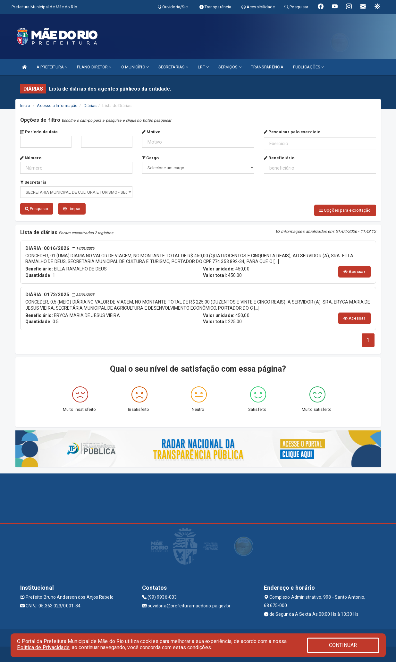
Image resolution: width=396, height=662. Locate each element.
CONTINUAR (343, 645)
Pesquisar (36, 208)
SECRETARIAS (173, 67)
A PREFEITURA (52, 67)
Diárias (90, 105)
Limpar (72, 208)
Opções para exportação (345, 210)
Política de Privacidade (43, 647)
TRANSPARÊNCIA (267, 67)
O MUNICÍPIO (135, 67)
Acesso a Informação (57, 105)
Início (25, 105)
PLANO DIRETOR (94, 67)
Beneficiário (279, 157)
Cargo (150, 157)
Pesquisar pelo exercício (292, 131)
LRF (203, 67)
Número (31, 157)
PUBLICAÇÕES (308, 67)
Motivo (151, 131)
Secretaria (33, 182)
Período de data (39, 131)
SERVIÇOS (229, 67)
